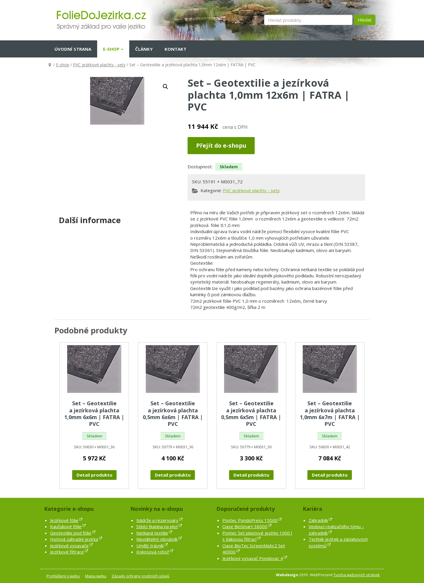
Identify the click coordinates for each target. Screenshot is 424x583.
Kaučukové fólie (66, 526)
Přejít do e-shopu (221, 145)
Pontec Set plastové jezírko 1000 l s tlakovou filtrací (257, 536)
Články (144, 49)
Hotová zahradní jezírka (74, 539)
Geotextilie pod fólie (70, 533)
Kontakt (175, 49)
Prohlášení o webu (63, 576)
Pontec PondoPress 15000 (250, 520)
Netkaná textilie (152, 533)
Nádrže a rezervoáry (157, 520)
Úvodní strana (72, 49)
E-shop (113, 49)
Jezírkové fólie (64, 520)
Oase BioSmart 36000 (244, 526)
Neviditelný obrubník (157, 539)
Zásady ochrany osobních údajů (140, 576)
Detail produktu (94, 475)
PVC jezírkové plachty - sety (99, 64)
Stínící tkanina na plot (157, 526)
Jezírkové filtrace (67, 552)
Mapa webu (95, 576)
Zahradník (318, 520)
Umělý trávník (150, 546)
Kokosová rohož (152, 552)
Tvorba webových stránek (356, 574)
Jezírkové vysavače (69, 546)
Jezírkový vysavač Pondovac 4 (252, 558)
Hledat (365, 20)
